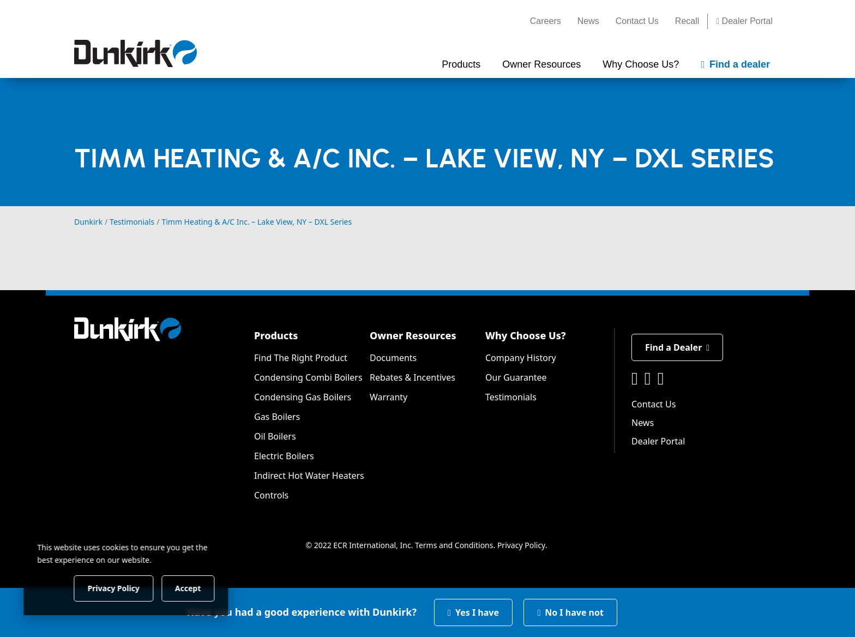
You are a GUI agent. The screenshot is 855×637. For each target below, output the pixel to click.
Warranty (388, 397)
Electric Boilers (284, 456)
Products (276, 335)
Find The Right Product (300, 358)
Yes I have (473, 612)
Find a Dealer (677, 347)
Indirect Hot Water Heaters (309, 476)
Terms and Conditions (454, 545)
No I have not (570, 612)
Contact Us (637, 21)
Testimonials (511, 397)
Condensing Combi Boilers (308, 377)
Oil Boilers (275, 436)
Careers (545, 21)
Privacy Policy (521, 545)
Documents (393, 358)
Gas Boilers (277, 417)
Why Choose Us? (525, 335)
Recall (687, 21)
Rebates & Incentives (412, 377)
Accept (186, 587)
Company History (520, 358)
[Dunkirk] (135, 53)
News (588, 21)
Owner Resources (413, 335)
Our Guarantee (516, 377)
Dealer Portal (744, 21)
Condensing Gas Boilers (302, 397)
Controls (271, 495)
